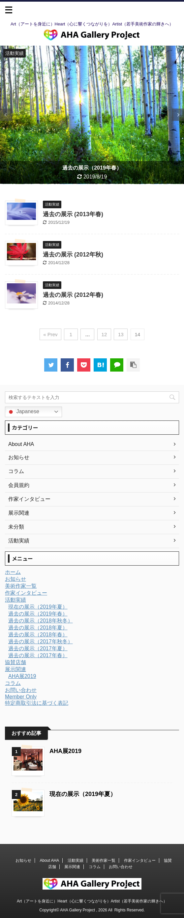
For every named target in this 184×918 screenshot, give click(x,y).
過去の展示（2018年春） (38, 634)
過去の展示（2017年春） (38, 655)
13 (121, 334)
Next (178, 115)
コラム (13, 683)
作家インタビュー (26, 593)
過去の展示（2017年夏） (38, 648)
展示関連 (15, 669)
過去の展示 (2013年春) (73, 214)
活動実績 (15, 600)
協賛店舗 (15, 662)
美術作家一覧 (21, 586)
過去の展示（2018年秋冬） (40, 620)
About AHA (49, 860)
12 (104, 334)
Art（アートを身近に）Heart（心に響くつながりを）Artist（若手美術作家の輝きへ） (92, 901)
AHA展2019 (22, 676)
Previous (6, 115)
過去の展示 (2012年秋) (73, 254)
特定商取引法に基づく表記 (36, 703)
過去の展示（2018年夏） (38, 627)
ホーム (13, 572)
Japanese (23, 412)
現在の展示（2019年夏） (38, 607)
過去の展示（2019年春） (38, 614)
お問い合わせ (21, 690)
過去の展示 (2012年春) (73, 295)
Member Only (21, 696)
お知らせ (15, 579)
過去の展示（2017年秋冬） (40, 641)
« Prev (50, 334)
